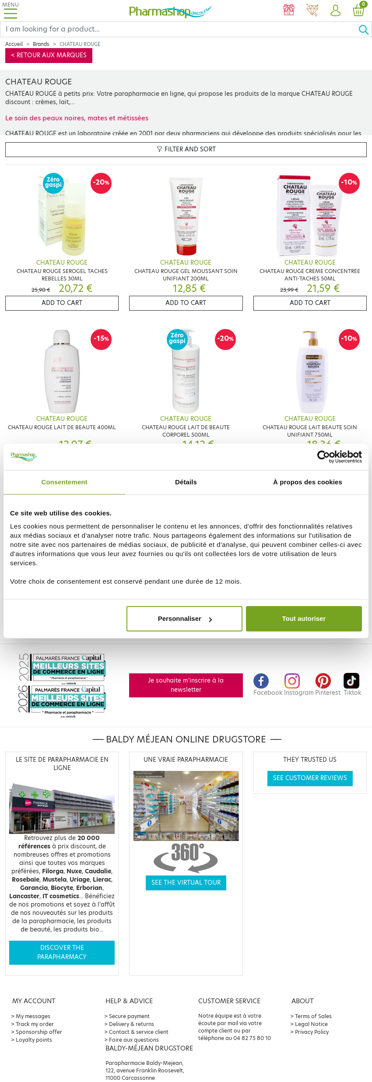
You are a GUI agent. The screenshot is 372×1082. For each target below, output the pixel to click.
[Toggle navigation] (10, 10)
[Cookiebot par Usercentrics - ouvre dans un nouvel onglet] (323, 456)
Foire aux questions (134, 1039)
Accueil (14, 44)
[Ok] (365, 29)
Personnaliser (185, 618)
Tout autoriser (304, 618)
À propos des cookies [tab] (307, 482)
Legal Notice (311, 1024)
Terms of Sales (313, 1016)
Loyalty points (34, 1039)
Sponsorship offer (39, 1032)
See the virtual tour (186, 883)
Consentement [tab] (64, 482)
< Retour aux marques (49, 55)
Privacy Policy (312, 1032)
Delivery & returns (131, 1024)
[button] (335, 11)
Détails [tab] (186, 482)
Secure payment (129, 1016)
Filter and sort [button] (186, 149)
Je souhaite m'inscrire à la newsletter (186, 684)
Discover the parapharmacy (62, 952)
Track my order (35, 1024)
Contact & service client (138, 1032)
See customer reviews (310, 778)
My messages (33, 1016)
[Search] (179, 29)
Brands (41, 44)
